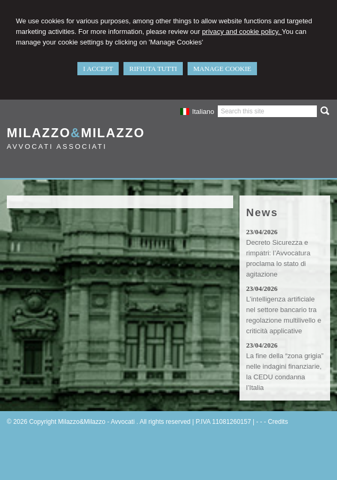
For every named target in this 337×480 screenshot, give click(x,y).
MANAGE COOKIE (222, 69)
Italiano (197, 111)
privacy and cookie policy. (242, 31)
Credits (278, 421)
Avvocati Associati (57, 146)
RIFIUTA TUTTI (153, 69)
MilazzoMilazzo (76, 133)
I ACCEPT (98, 69)
